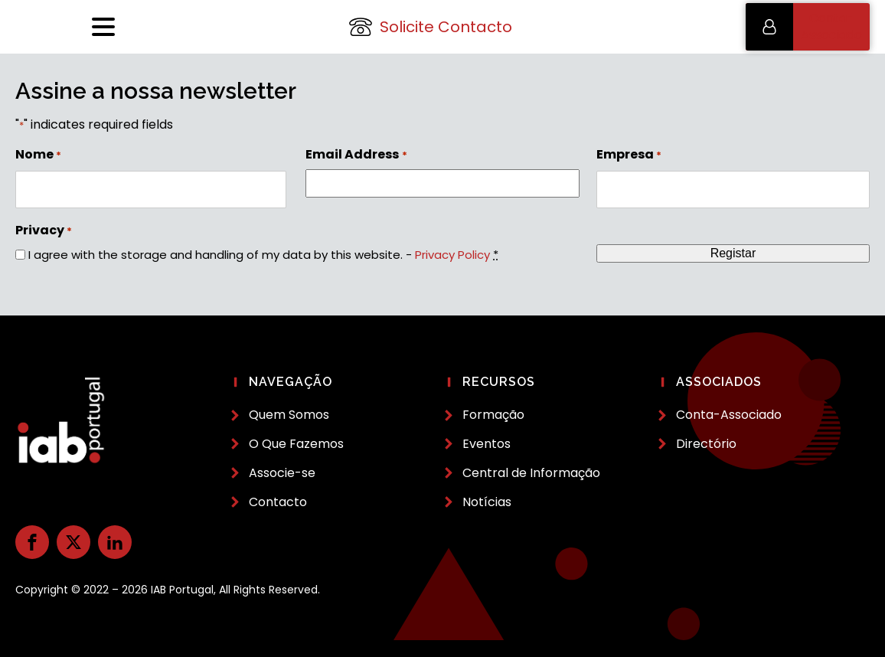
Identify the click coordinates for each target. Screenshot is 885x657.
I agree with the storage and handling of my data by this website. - (263, 255)
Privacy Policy (452, 255)
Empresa (628, 154)
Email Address (356, 154)
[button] (808, 27)
